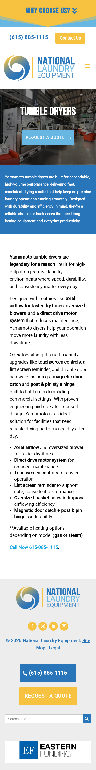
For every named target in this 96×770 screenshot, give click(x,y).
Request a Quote (45, 138)
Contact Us (70, 38)
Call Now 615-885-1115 (34, 547)
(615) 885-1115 (48, 673)
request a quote (48, 696)
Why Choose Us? (48, 11)
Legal (54, 648)
